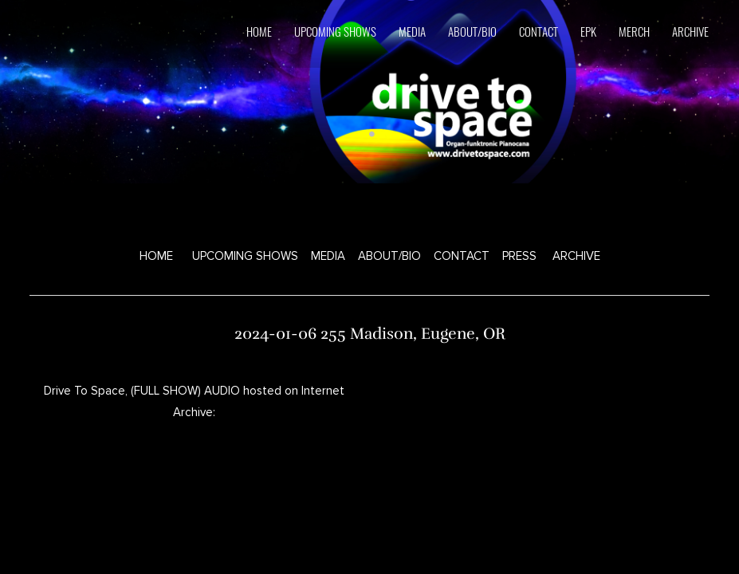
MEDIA (328, 256)
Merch (634, 31)
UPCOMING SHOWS (245, 256)
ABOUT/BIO (389, 256)
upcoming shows (335, 31)
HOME (259, 31)
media (412, 31)
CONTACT (461, 256)
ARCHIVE (690, 31)
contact (538, 31)
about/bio (472, 31)
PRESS (519, 256)
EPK (588, 31)
